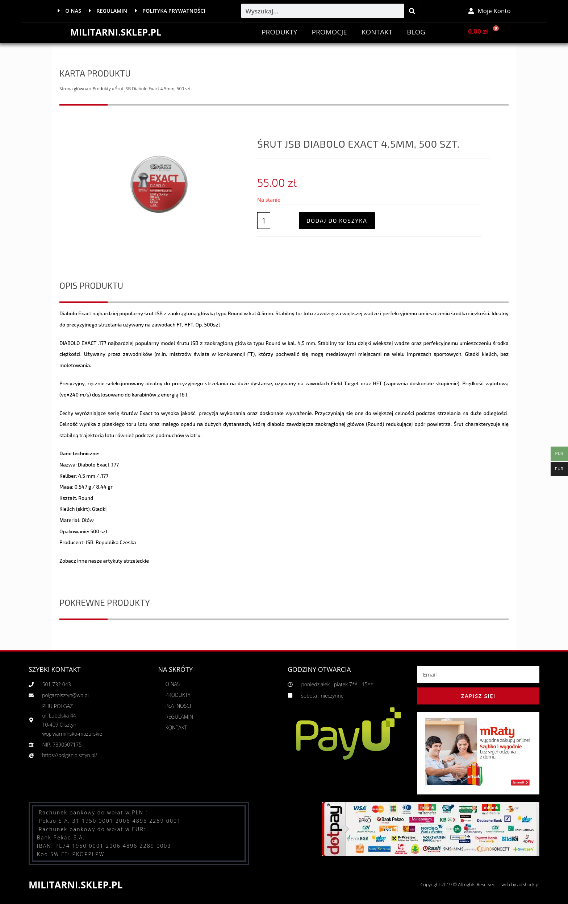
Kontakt (377, 32)
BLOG (416, 32)
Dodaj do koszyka (336, 220)
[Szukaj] (411, 11)
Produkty (279, 32)
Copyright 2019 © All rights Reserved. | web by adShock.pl (478, 884)
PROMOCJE (329, 32)
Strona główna (73, 88)
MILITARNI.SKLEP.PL (117, 31)
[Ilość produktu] (263, 220)
